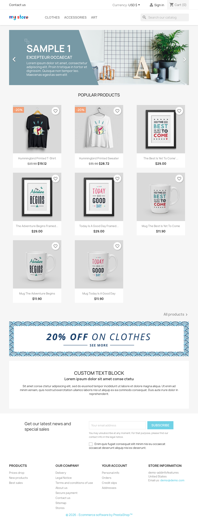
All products (176, 314)
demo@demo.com (172, 480)
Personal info (110, 473)
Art (94, 17)
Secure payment (66, 493)
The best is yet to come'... (160, 158)
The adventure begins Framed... (37, 226)
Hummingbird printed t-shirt (37, 158)
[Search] (165, 17)
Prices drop (16, 473)
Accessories (75, 17)
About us (61, 488)
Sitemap (60, 503)
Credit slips (109, 483)
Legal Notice (63, 478)
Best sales (16, 483)
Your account (114, 466)
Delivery (60, 473)
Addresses (109, 488)
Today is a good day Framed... (99, 226)
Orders (106, 478)
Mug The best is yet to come (161, 226)
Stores (60, 508)
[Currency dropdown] (134, 5)
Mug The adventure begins (37, 293)
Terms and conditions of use (74, 483)
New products (18, 478)
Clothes (52, 17)
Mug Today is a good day (98, 293)
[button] (22, 57)
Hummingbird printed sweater (99, 158)
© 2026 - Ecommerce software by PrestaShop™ (99, 515)
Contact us (17, 5)
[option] (99, 57)
